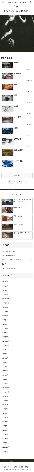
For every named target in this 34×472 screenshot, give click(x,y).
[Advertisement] (17, 34)
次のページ (17, 175)
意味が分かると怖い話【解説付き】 (17, 4)
